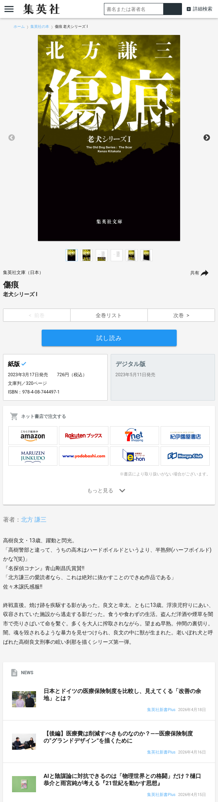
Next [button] (206, 137)
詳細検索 (202, 9)
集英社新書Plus (161, 710)
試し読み (109, 338)
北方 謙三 (34, 519)
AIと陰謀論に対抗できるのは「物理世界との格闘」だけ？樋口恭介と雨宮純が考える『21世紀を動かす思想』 (122, 780)
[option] (109, 138)
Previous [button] (11, 137)
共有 (194, 272)
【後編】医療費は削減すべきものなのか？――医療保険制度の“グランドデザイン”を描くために (118, 737)
